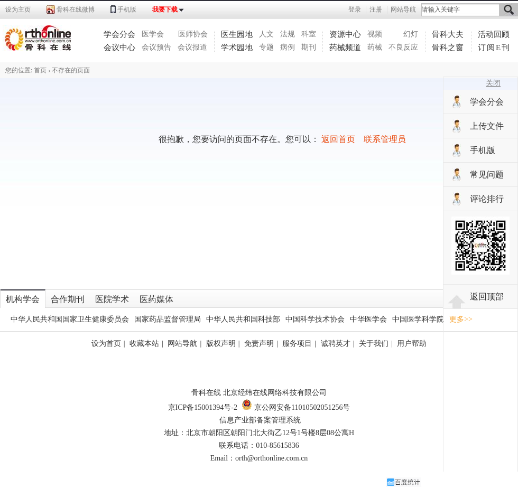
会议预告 (156, 47)
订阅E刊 (494, 47)
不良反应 (403, 47)
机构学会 (23, 299)
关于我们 (373, 343)
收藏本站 (144, 343)
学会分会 (119, 34)
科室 (308, 34)
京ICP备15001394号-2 (202, 407)
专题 (266, 47)
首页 (40, 70)
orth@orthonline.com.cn (271, 458)
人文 (266, 34)
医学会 (153, 34)
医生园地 (237, 34)
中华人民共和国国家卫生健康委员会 (70, 319)
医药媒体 (156, 299)
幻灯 (410, 34)
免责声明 (259, 343)
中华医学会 (368, 319)
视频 (374, 34)
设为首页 (106, 343)
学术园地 (237, 47)
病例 (287, 47)
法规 (287, 34)
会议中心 (119, 47)
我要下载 (165, 9)
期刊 (308, 47)
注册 (375, 9)
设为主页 (18, 9)
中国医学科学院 (418, 319)
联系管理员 (385, 139)
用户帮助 (412, 343)
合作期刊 (68, 299)
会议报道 (192, 47)
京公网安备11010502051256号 (296, 407)
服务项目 (297, 343)
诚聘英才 (335, 343)
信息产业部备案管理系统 (260, 420)
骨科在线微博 (76, 9)
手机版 (126, 9)
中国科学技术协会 (315, 319)
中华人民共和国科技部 (243, 319)
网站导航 (403, 9)
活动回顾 (494, 34)
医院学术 (112, 299)
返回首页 (338, 139)
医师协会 (193, 34)
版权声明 (221, 343)
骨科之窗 (448, 47)
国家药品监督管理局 (167, 319)
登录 (354, 9)
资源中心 (345, 34)
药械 (374, 47)
